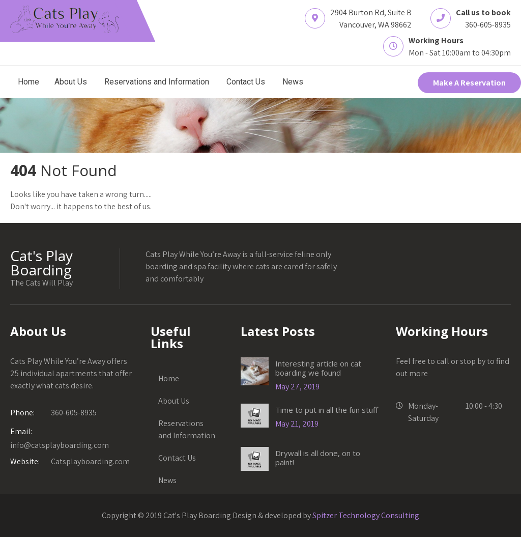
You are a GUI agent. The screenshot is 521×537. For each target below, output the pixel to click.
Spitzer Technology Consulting (365, 515)
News (292, 82)
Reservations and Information (156, 82)
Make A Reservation (469, 82)
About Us (70, 82)
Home (28, 82)
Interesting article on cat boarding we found (318, 368)
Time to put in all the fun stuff (326, 409)
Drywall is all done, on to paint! (317, 457)
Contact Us (245, 82)
